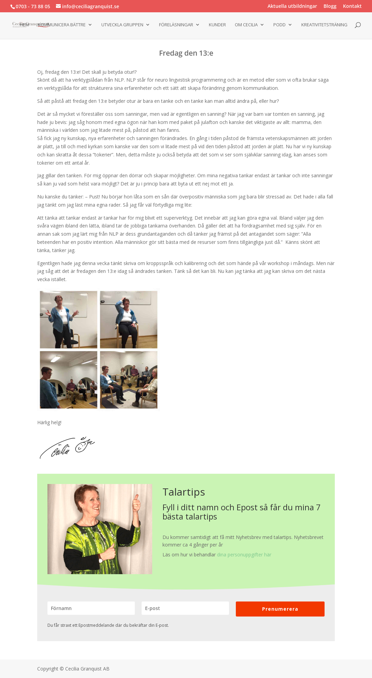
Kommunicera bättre (62, 25)
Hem (24, 25)
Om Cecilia (246, 25)
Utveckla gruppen (122, 25)
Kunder (217, 25)
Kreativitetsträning (324, 25)
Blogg (330, 6)
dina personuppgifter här (244, 554)
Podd (279, 25)
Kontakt (352, 6)
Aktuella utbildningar (292, 6)
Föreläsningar (176, 25)
